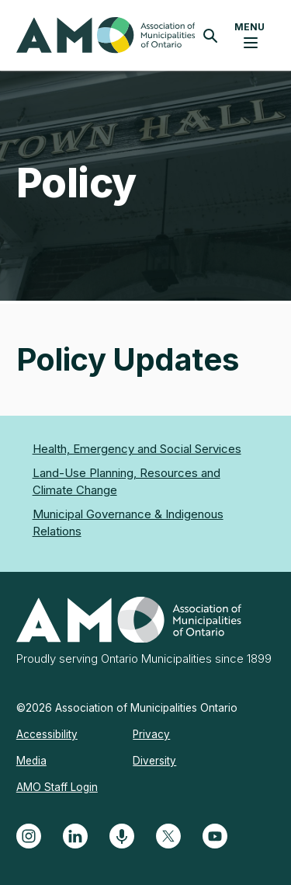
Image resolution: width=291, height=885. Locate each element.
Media (31, 760)
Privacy (151, 734)
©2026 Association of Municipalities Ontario (126, 708)
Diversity (154, 760)
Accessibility (47, 734)
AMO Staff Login (57, 787)
